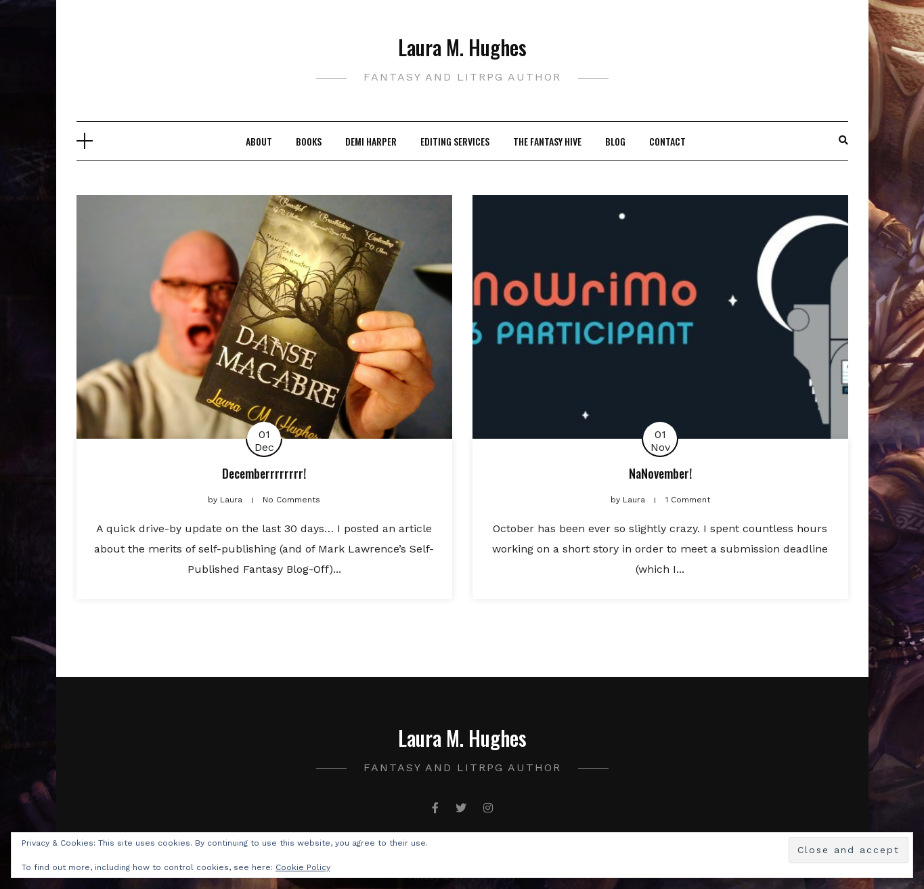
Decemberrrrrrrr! (264, 473)
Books (309, 141)
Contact (667, 141)
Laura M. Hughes (462, 47)
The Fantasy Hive (547, 141)
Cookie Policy (303, 867)
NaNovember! (660, 473)
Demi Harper (371, 141)
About (259, 141)
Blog (615, 141)
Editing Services (454, 141)
